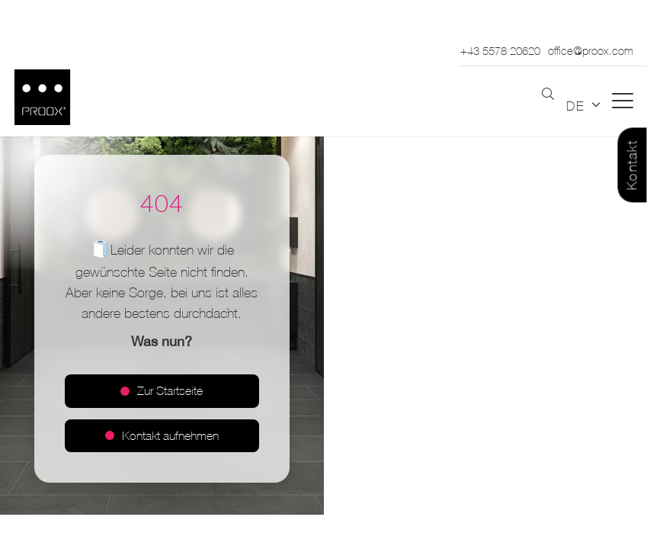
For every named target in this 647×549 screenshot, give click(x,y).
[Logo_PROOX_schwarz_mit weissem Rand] (42, 97)
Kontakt (632, 165)
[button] (548, 94)
